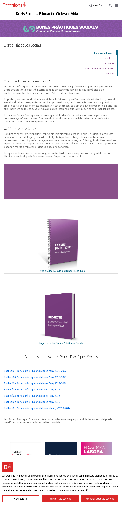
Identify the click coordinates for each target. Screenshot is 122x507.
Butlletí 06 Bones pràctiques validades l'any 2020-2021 (35, 377)
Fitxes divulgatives (104, 58)
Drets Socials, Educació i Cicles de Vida (47, 13)
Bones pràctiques (103, 53)
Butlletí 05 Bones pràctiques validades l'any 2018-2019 (35, 383)
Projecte (109, 63)
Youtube (110, 73)
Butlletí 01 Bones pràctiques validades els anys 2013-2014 (37, 408)
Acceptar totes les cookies (100, 498)
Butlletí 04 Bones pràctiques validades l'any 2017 (32, 389)
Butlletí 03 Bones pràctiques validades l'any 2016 (32, 395)
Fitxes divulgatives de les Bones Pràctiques (61, 270)
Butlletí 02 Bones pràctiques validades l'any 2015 (32, 402)
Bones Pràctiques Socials (61, 29)
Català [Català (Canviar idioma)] (96, 6)
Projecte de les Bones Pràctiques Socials (61, 343)
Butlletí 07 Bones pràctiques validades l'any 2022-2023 (35, 370)
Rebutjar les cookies (60, 498)
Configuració (20, 498)
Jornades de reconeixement (99, 68)
